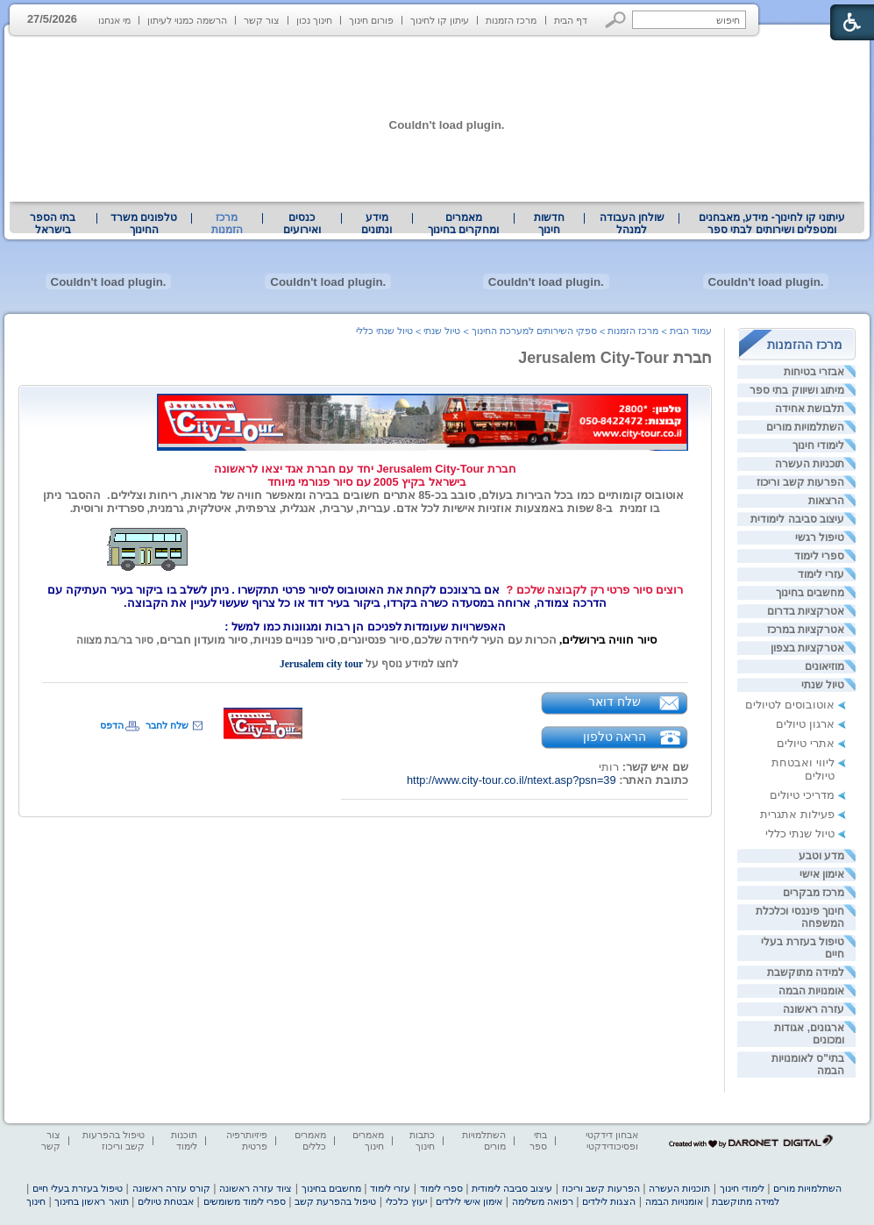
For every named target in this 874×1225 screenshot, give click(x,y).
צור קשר (262, 20)
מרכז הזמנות (511, 20)
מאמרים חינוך (368, 1140)
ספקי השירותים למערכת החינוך (534, 330)
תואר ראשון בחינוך (91, 1201)
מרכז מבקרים (813, 893)
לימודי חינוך (818, 445)
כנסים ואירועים (302, 223)
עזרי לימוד (821, 574)
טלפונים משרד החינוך (143, 223)
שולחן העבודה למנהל (632, 223)
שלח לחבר (167, 725)
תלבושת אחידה (809, 408)
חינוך (36, 1201)
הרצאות (826, 501)
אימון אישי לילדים (469, 1201)
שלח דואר (614, 701)
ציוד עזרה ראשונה (255, 1188)
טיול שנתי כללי (800, 833)
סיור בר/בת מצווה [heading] (113, 640)
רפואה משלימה (542, 1201)
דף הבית (570, 20)
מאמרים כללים (310, 1140)
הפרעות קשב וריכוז (800, 482)
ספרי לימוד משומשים (244, 1201)
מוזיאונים (824, 666)
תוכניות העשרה (809, 464)
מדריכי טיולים (802, 794)
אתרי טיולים (806, 743)
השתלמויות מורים (805, 427)
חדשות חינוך (549, 223)
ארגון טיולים (805, 723)
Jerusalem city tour (317, 664)
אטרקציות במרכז (805, 629)
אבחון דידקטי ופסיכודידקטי (612, 1140)
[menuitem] (771, 223)
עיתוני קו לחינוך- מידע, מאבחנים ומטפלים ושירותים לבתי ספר (772, 223)
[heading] (365, 475)
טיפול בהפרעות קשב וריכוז (113, 1140)
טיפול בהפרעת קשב (335, 1201)
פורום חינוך (371, 20)
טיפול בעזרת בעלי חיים (77, 1188)
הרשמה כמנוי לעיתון (187, 20)
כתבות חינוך (422, 1140)
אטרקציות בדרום (805, 611)
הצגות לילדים (609, 1201)
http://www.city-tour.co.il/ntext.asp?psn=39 (511, 780)
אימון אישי (821, 874)
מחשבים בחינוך (810, 593)
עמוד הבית (691, 330)
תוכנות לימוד (184, 1140)
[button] (616, 20)
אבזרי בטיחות (814, 372)
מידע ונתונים (376, 223)
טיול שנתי (822, 685)
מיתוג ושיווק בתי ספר (797, 390)
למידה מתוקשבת (805, 972)
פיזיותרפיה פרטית (246, 1140)
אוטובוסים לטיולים (790, 704)
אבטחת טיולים (166, 1201)
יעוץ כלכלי (406, 1201)
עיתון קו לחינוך (439, 20)
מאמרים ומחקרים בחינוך (463, 223)
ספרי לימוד (819, 556)
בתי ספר (538, 1140)
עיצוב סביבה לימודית (797, 519)
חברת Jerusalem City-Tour (615, 358)
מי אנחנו (114, 20)
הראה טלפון (615, 737)
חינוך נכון (314, 20)
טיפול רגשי (819, 537)
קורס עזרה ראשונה (171, 1188)
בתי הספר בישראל (52, 223)
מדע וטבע (821, 856)
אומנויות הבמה (811, 991)
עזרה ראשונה (813, 1009)
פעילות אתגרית (797, 814)
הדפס (112, 725)
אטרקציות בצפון (807, 648)
